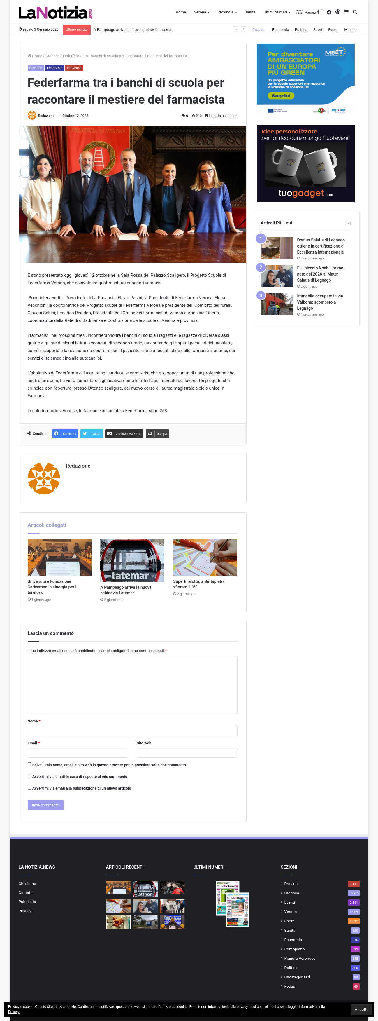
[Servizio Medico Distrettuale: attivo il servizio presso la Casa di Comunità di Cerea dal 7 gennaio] (118, 922)
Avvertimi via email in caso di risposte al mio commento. (80, 776)
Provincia (225, 12)
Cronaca (259, 29)
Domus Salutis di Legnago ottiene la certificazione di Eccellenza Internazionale (321, 246)
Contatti (26, 892)
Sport (317, 29)
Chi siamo (27, 883)
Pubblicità (27, 901)
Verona (200, 12)
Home (181, 12)
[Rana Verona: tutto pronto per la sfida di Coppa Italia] (172, 922)
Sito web (144, 743)
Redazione (46, 116)
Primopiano (294, 949)
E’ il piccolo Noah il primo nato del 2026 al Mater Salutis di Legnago (320, 274)
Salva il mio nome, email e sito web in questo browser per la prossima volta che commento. (109, 765)
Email (34, 743)
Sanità (250, 12)
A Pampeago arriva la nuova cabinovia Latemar (133, 29)
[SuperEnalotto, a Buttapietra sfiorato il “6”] (205, 557)
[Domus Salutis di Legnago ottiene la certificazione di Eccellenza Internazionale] (277, 248)
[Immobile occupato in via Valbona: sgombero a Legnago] (277, 304)
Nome (34, 721)
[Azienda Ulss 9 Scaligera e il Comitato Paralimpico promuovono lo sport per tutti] (172, 906)
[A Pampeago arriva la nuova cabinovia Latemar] (132, 560)
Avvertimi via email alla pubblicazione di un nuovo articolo (81, 788)
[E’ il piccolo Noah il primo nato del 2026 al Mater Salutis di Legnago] (277, 276)
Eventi (333, 29)
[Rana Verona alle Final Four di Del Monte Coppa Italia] (172, 888)
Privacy (25, 910)
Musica (350, 29)
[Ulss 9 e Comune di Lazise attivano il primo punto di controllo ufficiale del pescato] (145, 922)
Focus (289, 986)
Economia (280, 29)
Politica (301, 29)
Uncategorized (297, 977)
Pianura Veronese (300, 958)
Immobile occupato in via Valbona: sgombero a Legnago (320, 302)
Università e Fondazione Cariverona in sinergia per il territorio (53, 587)
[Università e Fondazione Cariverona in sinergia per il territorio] (60, 557)
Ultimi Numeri (275, 12)
